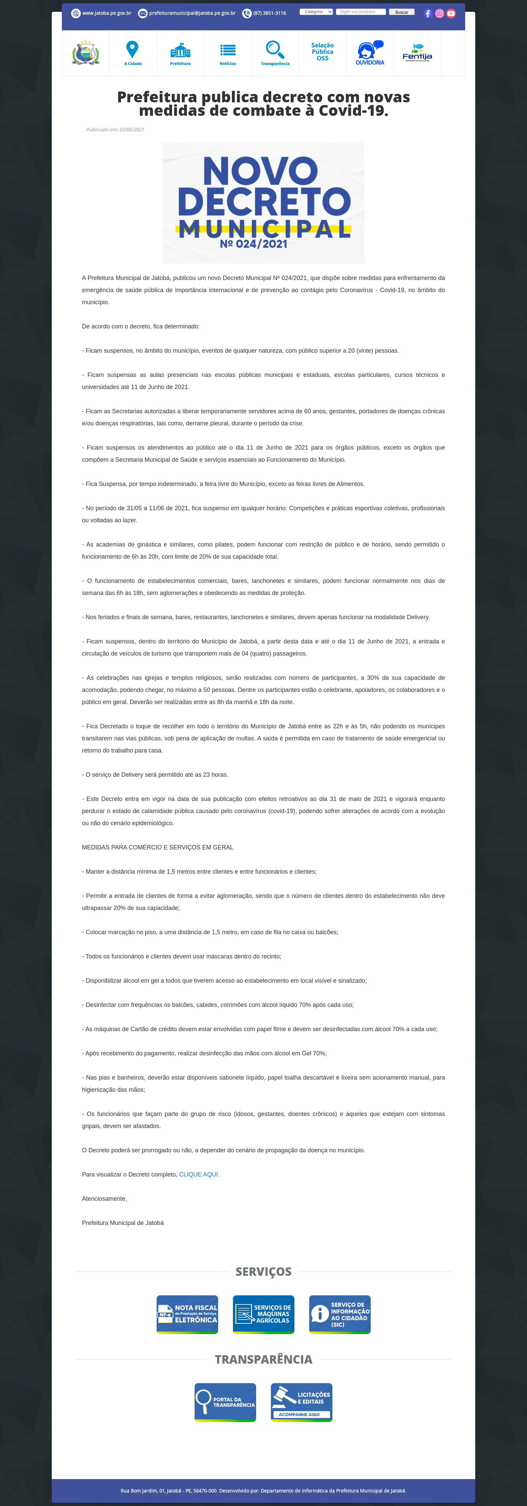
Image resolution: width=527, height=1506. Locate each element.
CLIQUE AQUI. (199, 1174)
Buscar (402, 12)
